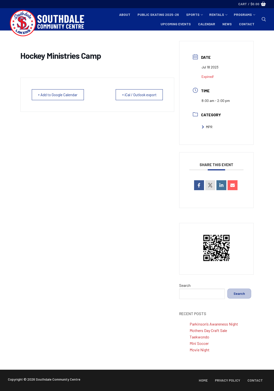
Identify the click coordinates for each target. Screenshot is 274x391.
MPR (207, 127)
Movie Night (199, 349)
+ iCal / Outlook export (138, 94)
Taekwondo (199, 336)
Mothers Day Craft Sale (208, 330)
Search (185, 285)
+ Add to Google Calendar (58, 94)
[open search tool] (264, 19)
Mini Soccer (199, 343)
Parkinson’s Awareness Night (214, 324)
